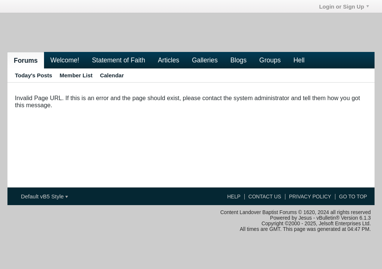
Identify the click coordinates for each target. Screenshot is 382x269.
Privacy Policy (310, 197)
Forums (26, 60)
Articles (168, 60)
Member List (76, 75)
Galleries (204, 60)
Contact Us (264, 197)
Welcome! (64, 60)
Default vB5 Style (44, 196)
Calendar (112, 75)
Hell (298, 60)
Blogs (238, 60)
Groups (270, 60)
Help (234, 197)
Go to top (353, 197)
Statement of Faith (118, 60)
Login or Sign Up (344, 6)
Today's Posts (33, 75)
